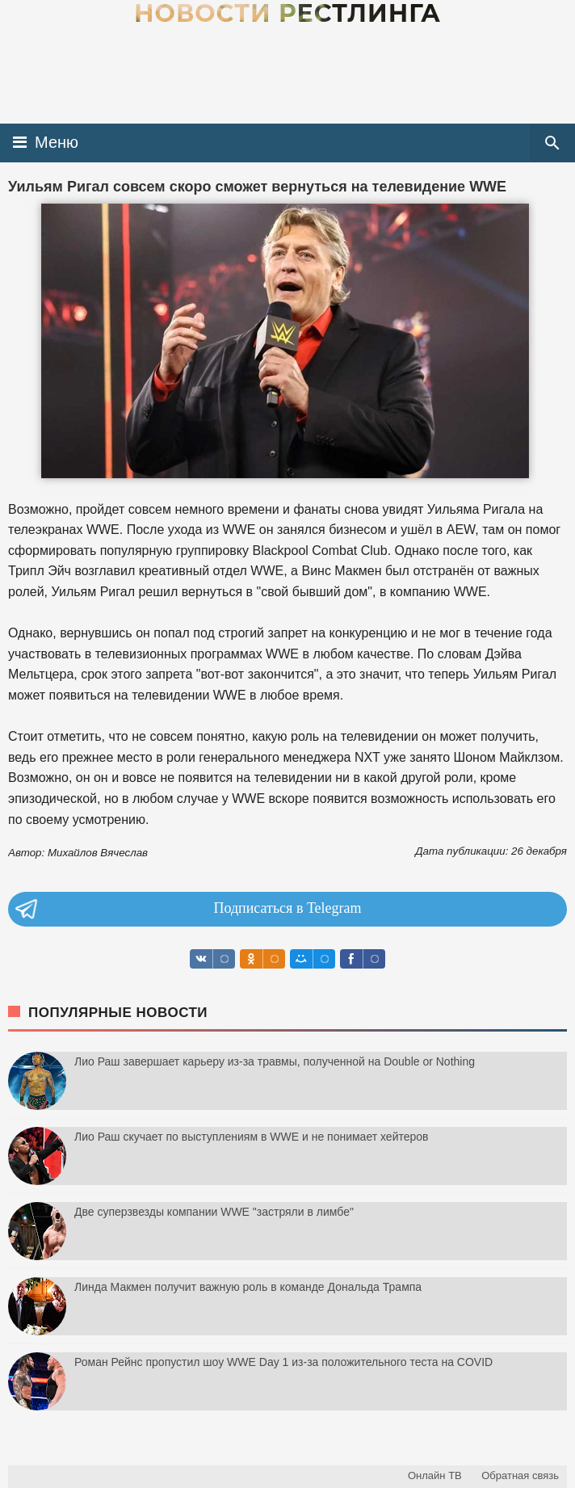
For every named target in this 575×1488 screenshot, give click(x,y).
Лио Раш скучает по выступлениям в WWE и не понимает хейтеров (251, 1136)
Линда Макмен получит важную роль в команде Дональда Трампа (248, 1286)
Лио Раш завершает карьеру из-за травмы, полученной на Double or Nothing (274, 1061)
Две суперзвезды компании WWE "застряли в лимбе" (214, 1211)
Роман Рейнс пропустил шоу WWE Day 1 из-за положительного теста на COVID (283, 1362)
